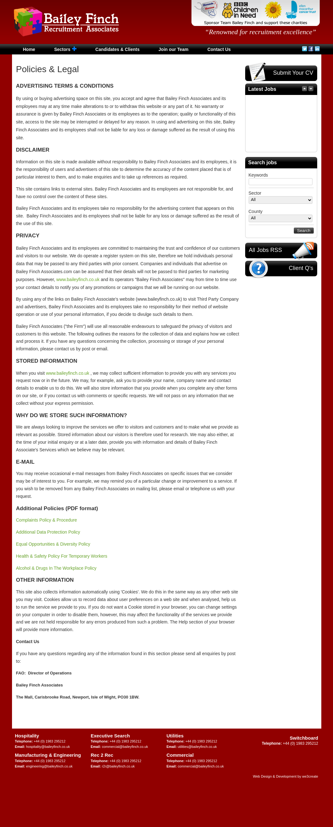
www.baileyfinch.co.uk (78, 279)
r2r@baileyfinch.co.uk (118, 766)
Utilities (175, 735)
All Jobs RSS (281, 250)
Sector (255, 193)
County (256, 211)
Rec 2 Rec (102, 755)
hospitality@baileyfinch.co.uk (48, 747)
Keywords (258, 175)
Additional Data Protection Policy (48, 532)
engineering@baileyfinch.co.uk (49, 766)
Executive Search (110, 735)
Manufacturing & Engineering (48, 755)
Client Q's (280, 268)
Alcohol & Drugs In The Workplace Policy (56, 568)
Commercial (180, 755)
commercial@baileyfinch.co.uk (125, 747)
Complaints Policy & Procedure (48, 520)
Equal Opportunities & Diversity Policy (53, 544)
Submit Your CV (280, 73)
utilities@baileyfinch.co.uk (197, 747)
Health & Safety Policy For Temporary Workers (61, 556)
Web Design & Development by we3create (285, 776)
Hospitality (27, 735)
